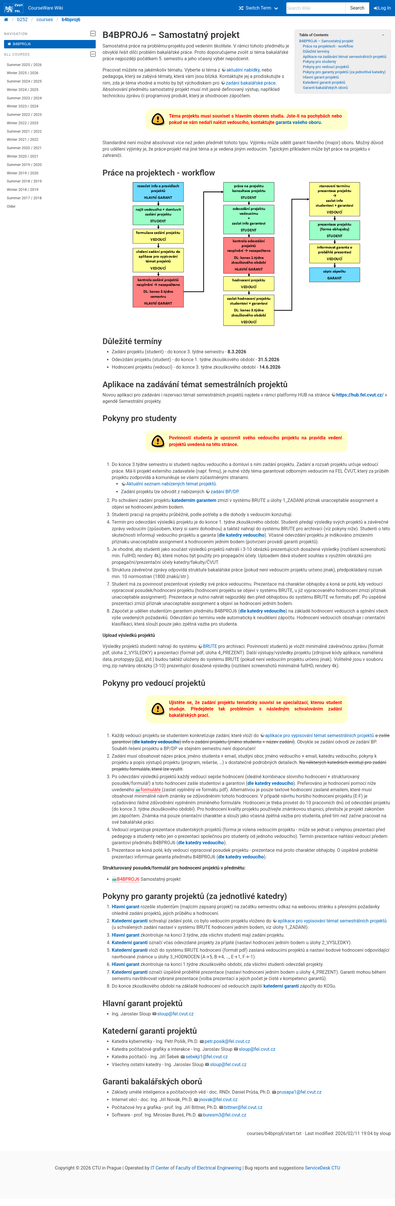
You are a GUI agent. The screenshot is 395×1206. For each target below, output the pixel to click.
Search (357, 8)
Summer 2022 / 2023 (24, 114)
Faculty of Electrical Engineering (208, 1168)
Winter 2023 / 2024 (22, 106)
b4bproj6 (71, 19)
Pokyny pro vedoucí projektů (326, 67)
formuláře (150, 789)
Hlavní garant (126, 906)
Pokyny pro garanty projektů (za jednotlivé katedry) (344, 72)
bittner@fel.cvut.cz (243, 1107)
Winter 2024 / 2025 (22, 89)
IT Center (160, 1168)
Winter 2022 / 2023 (22, 123)
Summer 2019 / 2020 (24, 164)
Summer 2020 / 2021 (24, 148)
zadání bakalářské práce (251, 83)
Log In (383, 8)
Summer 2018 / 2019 (24, 181)
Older (11, 206)
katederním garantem (193, 500)
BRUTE (210, 646)
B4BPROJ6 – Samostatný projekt (326, 41)
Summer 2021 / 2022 (24, 131)
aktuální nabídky (243, 70)
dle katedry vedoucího (241, 535)
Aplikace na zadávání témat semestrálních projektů (344, 56)
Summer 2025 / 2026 (24, 65)
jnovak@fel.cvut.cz (218, 1099)
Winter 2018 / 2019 (22, 189)
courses (44, 19)
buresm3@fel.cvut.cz (224, 1115)
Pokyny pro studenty (319, 61)
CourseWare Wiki (33, 8)
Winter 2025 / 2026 (22, 73)
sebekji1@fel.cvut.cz (207, 1056)
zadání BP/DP (224, 491)
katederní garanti (281, 986)
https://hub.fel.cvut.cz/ (360, 395)
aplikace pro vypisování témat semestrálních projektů (319, 735)
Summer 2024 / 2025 (24, 81)
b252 (22, 19)
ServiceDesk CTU (322, 1168)
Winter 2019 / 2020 (22, 173)
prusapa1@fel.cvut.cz (299, 1092)
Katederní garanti (130, 921)
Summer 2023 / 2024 (24, 98)
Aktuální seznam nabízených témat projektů (171, 484)
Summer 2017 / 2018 (24, 198)
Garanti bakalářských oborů (325, 87)
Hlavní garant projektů (321, 77)
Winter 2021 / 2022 (22, 139)
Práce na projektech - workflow (328, 46)
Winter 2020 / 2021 (22, 156)
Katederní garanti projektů (324, 82)
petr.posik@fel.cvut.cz (227, 1041)
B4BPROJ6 (19, 44)
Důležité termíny (316, 51)
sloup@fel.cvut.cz (175, 1014)
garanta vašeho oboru (298, 122)
